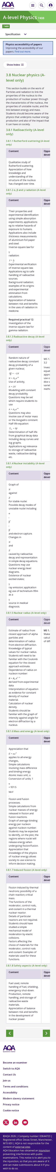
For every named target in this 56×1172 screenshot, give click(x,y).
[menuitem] (32, 5)
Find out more (22, 51)
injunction (44, 1150)
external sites (22, 1147)
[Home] (8, 5)
